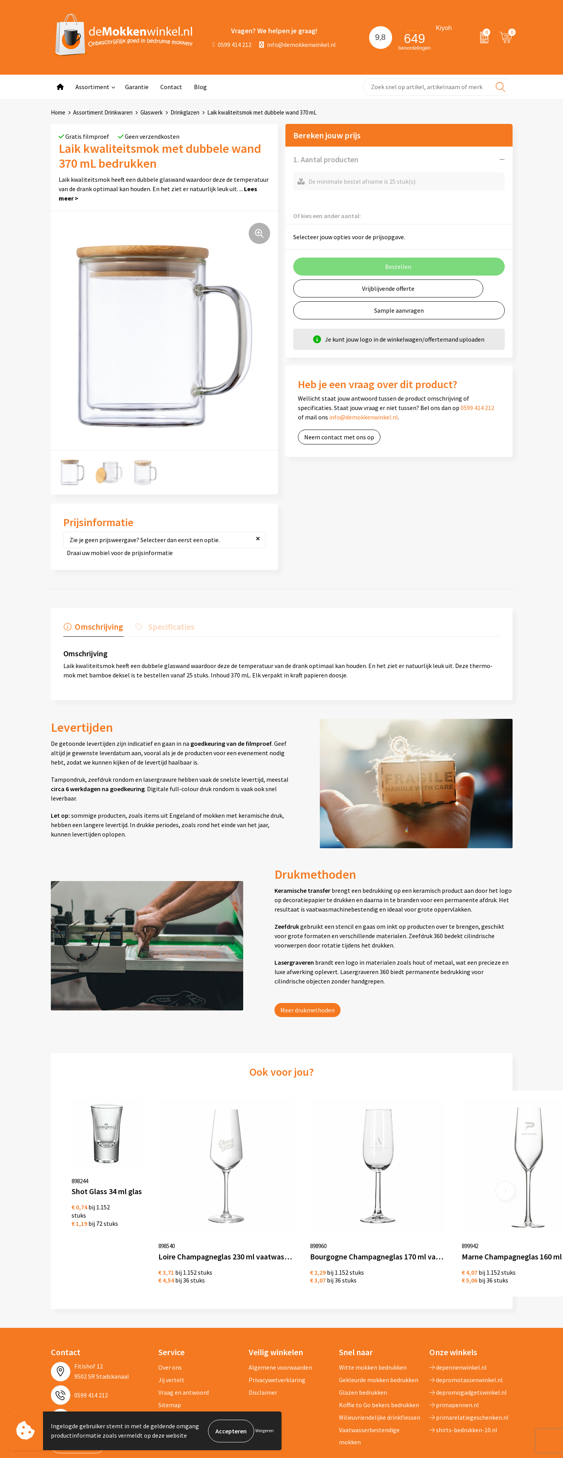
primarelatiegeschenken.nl (469, 1375)
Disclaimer (263, 1350)
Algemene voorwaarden (280, 1325)
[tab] (93, 628)
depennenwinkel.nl (458, 1325)
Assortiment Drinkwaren (103, 112)
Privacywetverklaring (277, 1337)
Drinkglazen (184, 112)
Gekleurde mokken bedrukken (378, 1337)
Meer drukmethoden (307, 1010)
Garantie (137, 87)
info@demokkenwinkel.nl (297, 44)
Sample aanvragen (399, 310)
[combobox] (438, 87)
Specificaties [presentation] (170, 626)
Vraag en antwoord (183, 1350)
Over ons (170, 1325)
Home (58, 112)
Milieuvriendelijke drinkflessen (379, 1375)
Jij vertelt (171, 1337)
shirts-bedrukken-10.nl (463, 1387)
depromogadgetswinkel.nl (468, 1350)
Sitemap (169, 1362)
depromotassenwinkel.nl (466, 1337)
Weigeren (264, 1431)
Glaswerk (151, 112)
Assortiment (92, 87)
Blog (200, 87)
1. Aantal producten (326, 159)
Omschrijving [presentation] (98, 626)
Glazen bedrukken (363, 1350)
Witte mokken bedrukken (373, 1325)
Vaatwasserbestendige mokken (369, 1393)
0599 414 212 (232, 44)
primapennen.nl (454, 1362)
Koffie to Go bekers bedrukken (379, 1362)
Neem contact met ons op (339, 437)
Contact (171, 87)
